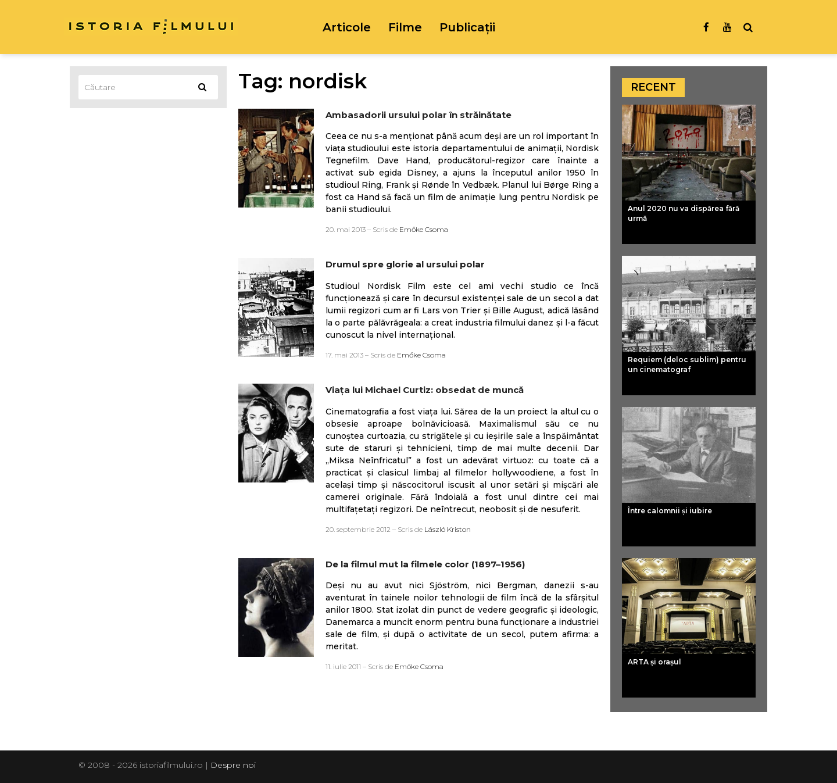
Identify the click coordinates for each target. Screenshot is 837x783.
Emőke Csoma (423, 229)
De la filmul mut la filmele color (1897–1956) (425, 564)
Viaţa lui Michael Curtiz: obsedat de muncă (425, 389)
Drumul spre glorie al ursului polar (405, 264)
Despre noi (233, 765)
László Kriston (447, 529)
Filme (405, 27)
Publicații (467, 27)
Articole (347, 27)
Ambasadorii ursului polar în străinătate (419, 114)
